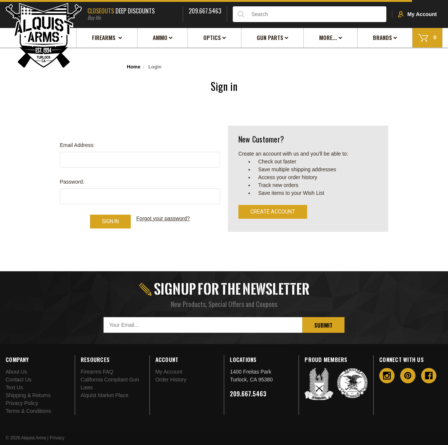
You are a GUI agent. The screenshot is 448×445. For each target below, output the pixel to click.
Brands (385, 37)
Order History (170, 380)
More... (330, 37)
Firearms (107, 37)
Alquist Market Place (105, 395)
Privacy (57, 438)
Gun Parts (272, 37)
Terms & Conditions (28, 411)
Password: (72, 182)
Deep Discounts (132, 13)
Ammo (163, 37)
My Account (417, 14)
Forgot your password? (163, 218)
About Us (16, 372)
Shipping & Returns (28, 395)
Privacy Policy (22, 403)
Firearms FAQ (97, 372)
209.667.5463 (248, 393)
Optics (214, 37)
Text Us (14, 387)
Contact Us (18, 380)
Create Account (272, 212)
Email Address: (77, 145)
